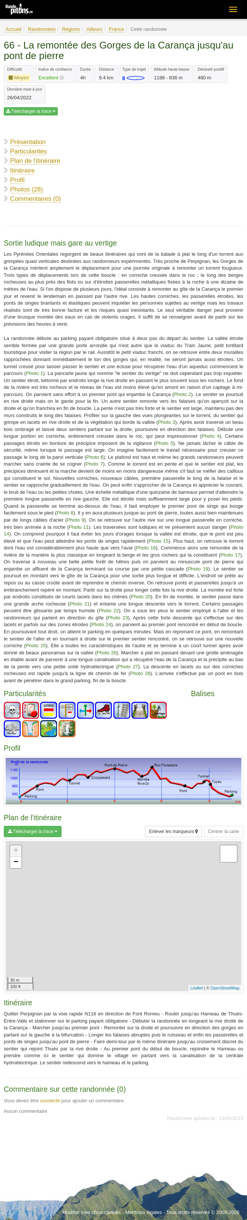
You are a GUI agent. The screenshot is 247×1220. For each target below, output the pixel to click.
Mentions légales (143, 1212)
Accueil (13, 29)
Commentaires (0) (35, 198)
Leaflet (196, 988)
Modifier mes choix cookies (91, 1212)
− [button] (16, 862)
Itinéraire (22, 170)
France (116, 29)
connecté (50, 1100)
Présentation (28, 142)
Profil (17, 180)
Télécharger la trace (31, 111)
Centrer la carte (223, 831)
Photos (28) (26, 189)
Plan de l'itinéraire (35, 160)
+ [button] (16, 851)
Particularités (28, 151)
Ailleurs (94, 29)
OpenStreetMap (224, 988)
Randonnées (42, 29)
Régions (71, 29)
